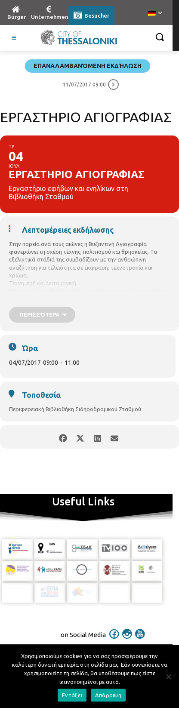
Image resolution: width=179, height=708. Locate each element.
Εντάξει (72, 695)
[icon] (114, 637)
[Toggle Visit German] (14, 38)
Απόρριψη (108, 695)
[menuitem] (155, 13)
